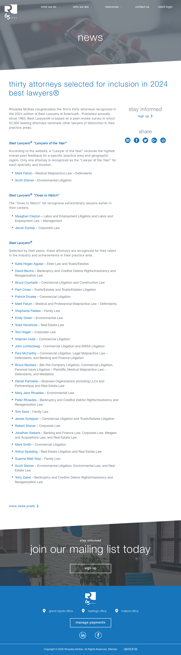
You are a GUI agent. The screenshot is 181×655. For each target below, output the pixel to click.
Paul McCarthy (25, 353)
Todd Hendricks (26, 325)
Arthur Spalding (26, 452)
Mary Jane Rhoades (29, 393)
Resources (112, 7)
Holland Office (129, 611)
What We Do (48, 7)
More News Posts (22, 506)
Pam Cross (23, 290)
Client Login (165, 7)
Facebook (136, 140)
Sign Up (143, 116)
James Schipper (26, 419)
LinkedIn (127, 140)
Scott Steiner (24, 180)
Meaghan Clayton (27, 216)
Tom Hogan (23, 332)
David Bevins (24, 271)
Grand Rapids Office (61, 611)
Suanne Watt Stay (28, 459)
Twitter (145, 140)
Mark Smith (23, 445)
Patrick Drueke (25, 297)
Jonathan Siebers (27, 433)
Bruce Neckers (25, 365)
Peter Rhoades (25, 400)
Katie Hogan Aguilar (29, 264)
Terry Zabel (23, 477)
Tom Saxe (22, 412)
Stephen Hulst (25, 339)
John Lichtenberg (27, 346)
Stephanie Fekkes (28, 311)
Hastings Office (97, 611)
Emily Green (23, 318)
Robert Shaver (25, 426)
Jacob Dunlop (25, 228)
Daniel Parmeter (26, 381)
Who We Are (81, 7)
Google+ (154, 140)
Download (163, 140)
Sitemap (112, 649)
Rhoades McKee (10, 11)
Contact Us (142, 7)
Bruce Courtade (26, 283)
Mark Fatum (23, 173)
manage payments (90, 622)
